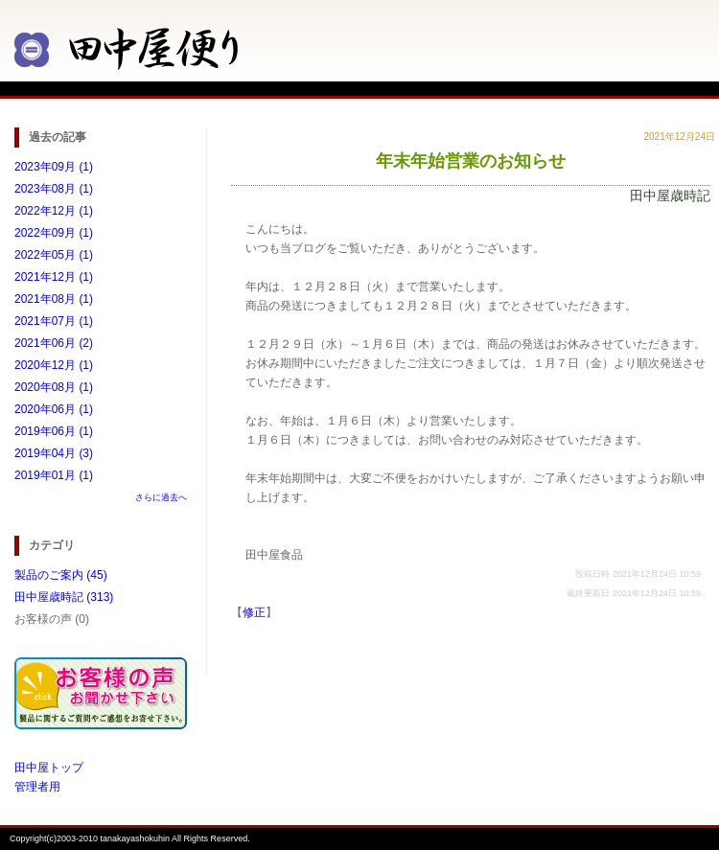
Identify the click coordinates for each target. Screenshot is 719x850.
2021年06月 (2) (53, 343)
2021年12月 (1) (53, 277)
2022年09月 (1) (53, 233)
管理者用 (37, 786)
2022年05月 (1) (53, 255)
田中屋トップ (48, 767)
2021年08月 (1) (53, 299)
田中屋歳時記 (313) (63, 597)
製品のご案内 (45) (60, 575)
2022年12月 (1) (53, 211)
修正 (254, 612)
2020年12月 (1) (53, 365)
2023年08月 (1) (53, 188)
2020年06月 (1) (53, 409)
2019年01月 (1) (53, 475)
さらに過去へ (161, 497)
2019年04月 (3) (53, 453)
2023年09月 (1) (53, 166)
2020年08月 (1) (53, 387)
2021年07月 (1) (53, 321)
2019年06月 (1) (53, 431)
